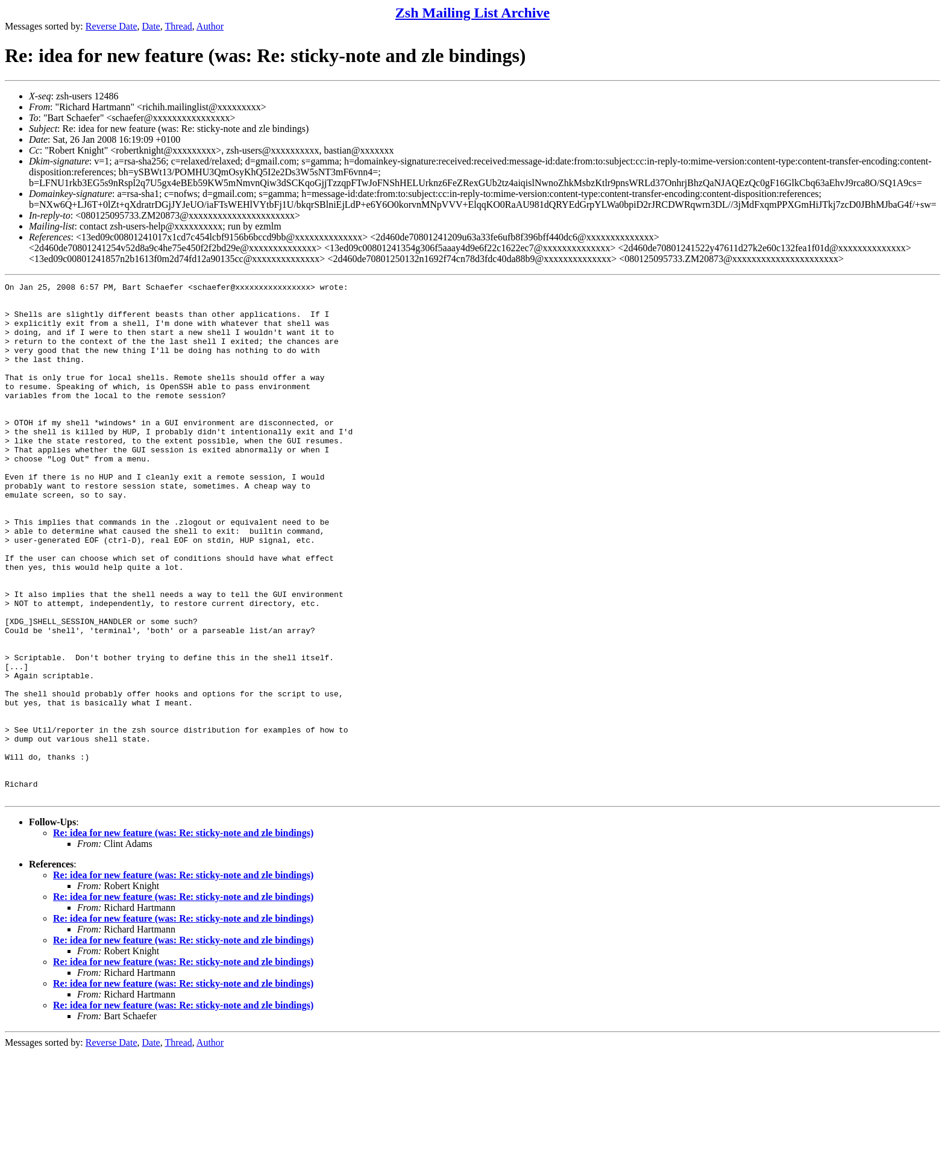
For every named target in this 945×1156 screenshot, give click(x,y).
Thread (178, 26)
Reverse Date (111, 26)
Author (210, 26)
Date (151, 26)
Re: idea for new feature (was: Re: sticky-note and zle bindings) (183, 936)
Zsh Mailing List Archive (472, 12)
